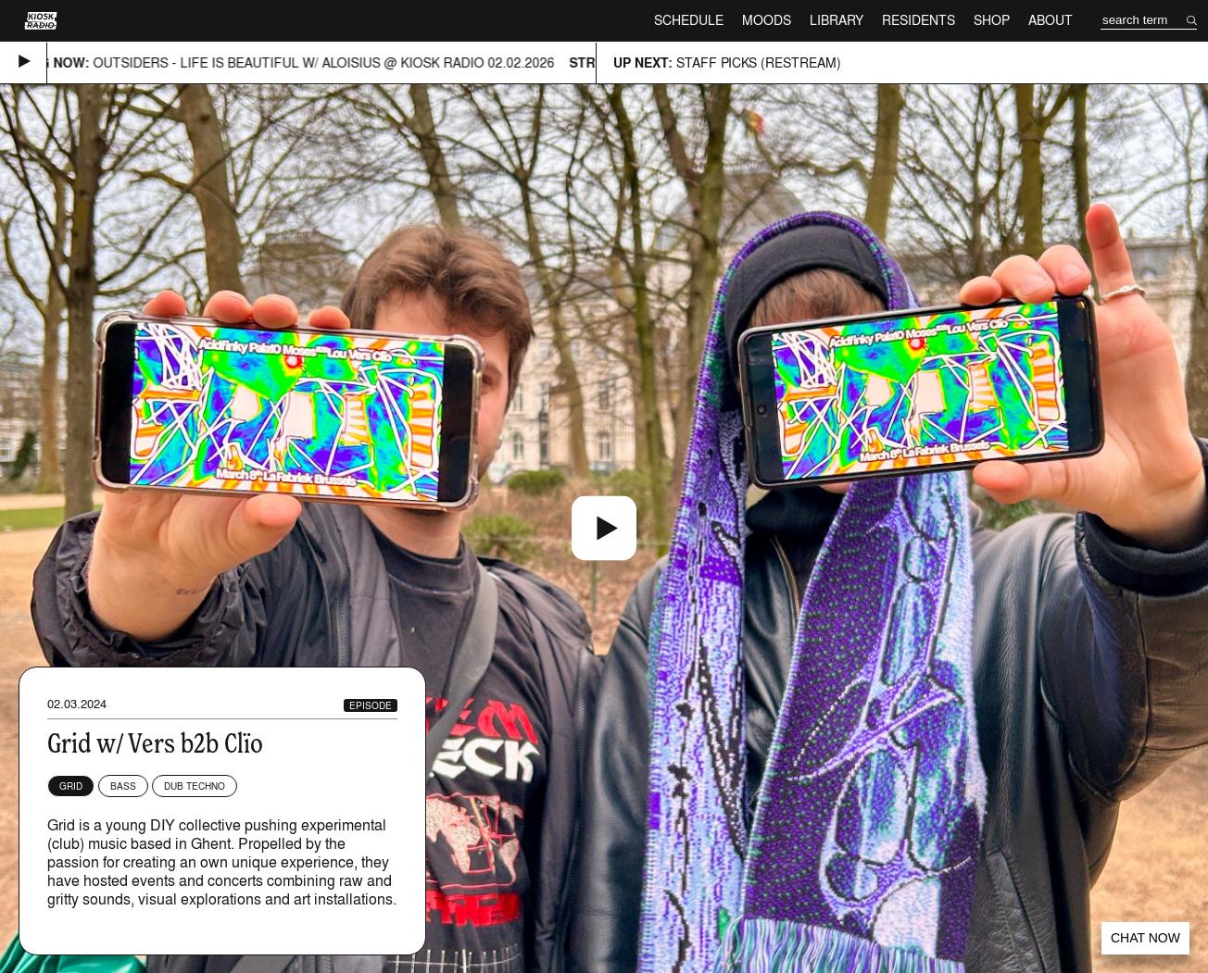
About (1050, 20)
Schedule (689, 20)
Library (836, 20)
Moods (766, 20)
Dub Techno (194, 786)
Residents (918, 20)
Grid (70, 786)
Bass (123, 786)
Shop (992, 20)
